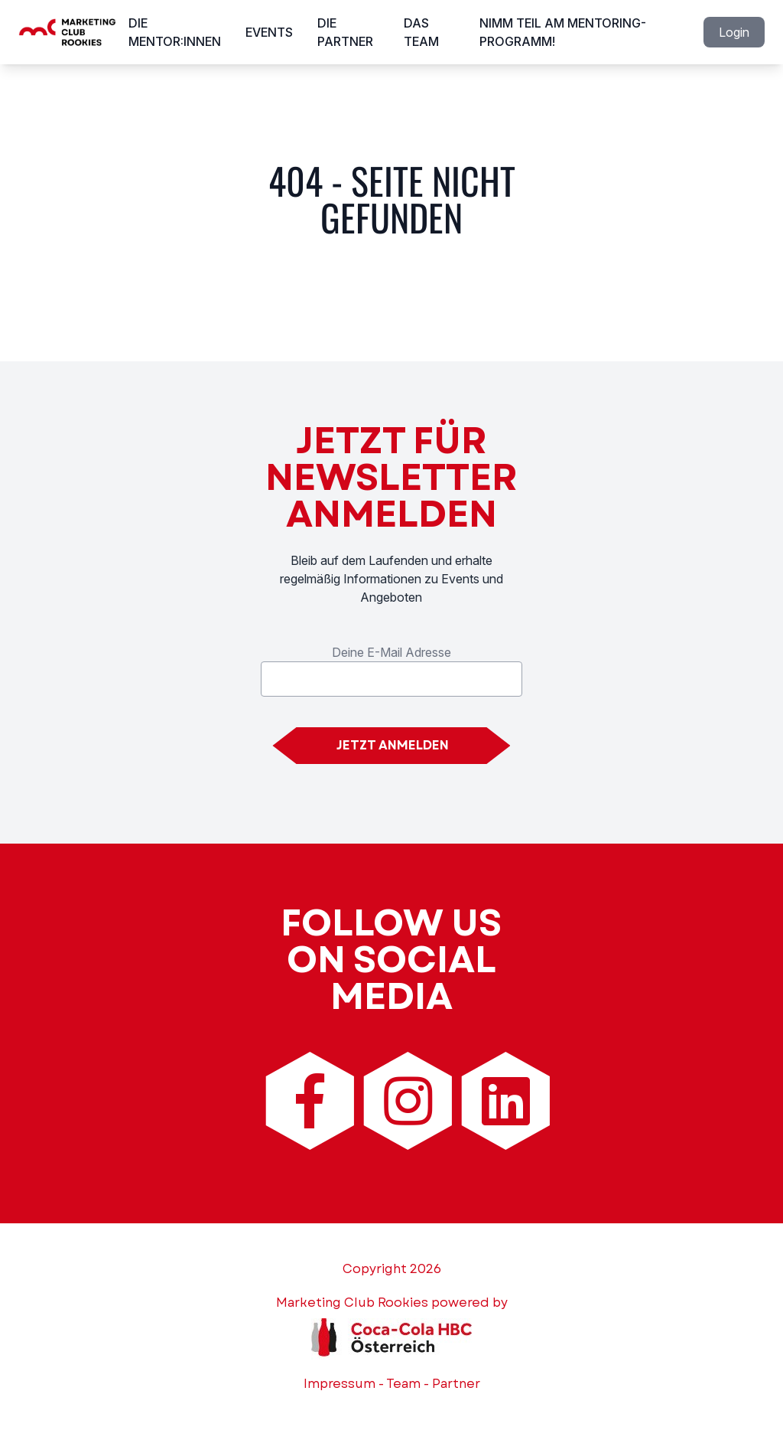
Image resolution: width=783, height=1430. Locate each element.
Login (734, 32)
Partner (456, 1383)
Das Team (421, 32)
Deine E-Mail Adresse (391, 652)
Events (269, 32)
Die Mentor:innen (174, 32)
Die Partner (345, 32)
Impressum (339, 1383)
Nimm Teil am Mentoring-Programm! (562, 32)
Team (403, 1383)
